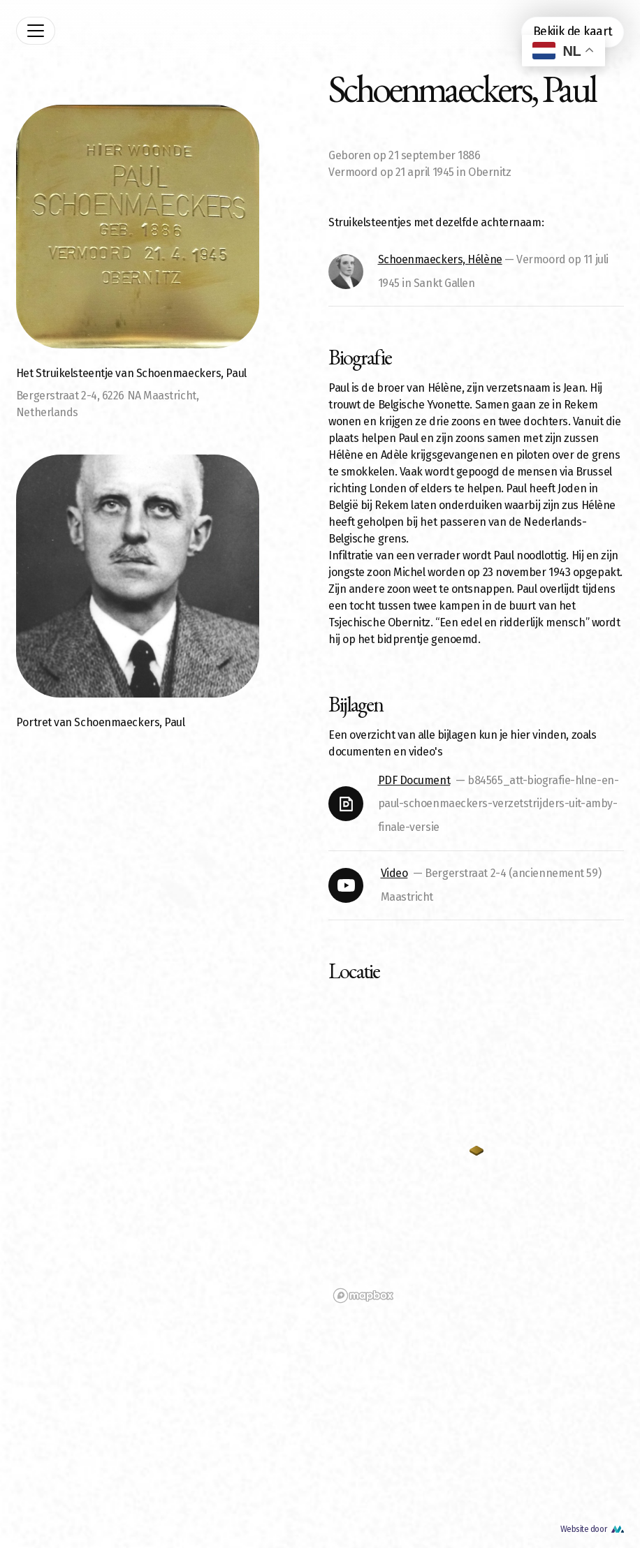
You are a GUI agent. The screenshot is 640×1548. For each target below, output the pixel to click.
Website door (583, 1529)
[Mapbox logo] (363, 1296)
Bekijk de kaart (572, 31)
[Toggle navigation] (35, 31)
